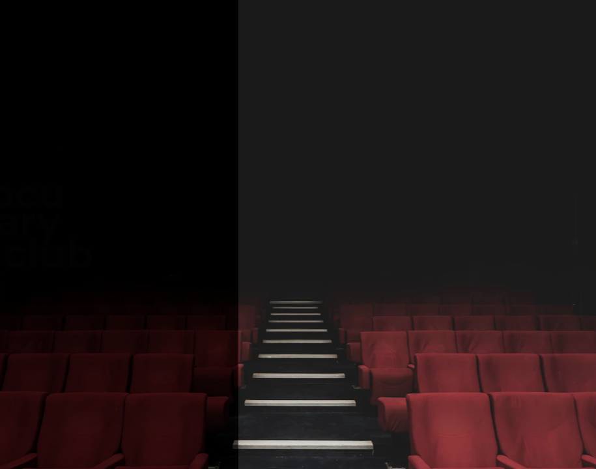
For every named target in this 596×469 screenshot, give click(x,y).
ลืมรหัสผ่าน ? (433, 261)
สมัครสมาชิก (461, 296)
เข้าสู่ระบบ (498, 262)
